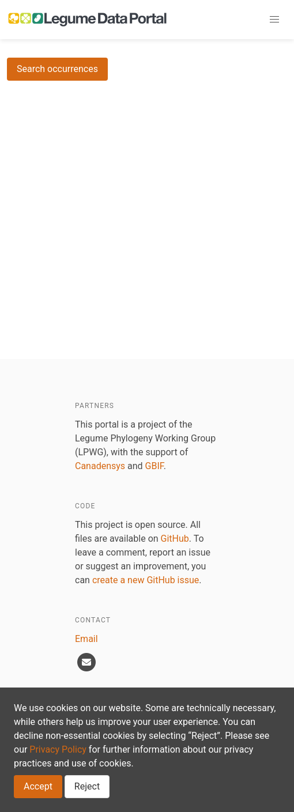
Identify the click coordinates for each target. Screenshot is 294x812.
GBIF (154, 465)
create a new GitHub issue (145, 580)
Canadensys (100, 465)
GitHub (175, 538)
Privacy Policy (57, 749)
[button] (274, 19)
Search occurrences (57, 68)
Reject (87, 786)
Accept (38, 786)
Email (86, 638)
